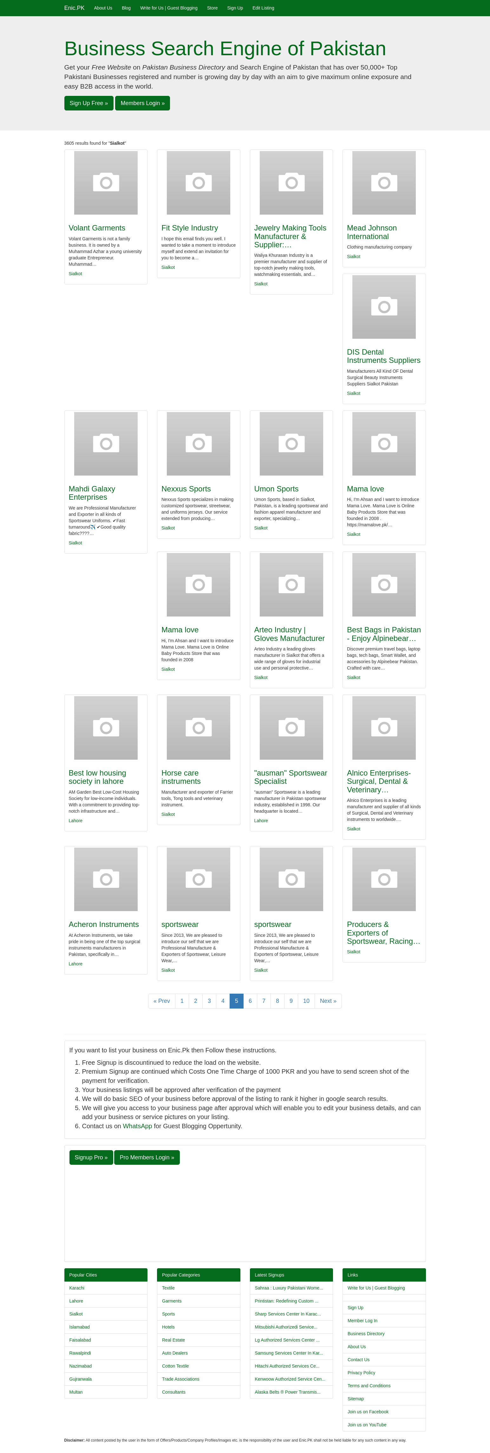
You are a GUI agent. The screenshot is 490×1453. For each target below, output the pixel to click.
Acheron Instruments (104, 924)
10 (306, 1001)
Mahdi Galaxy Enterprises (92, 492)
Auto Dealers (175, 1353)
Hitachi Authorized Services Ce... (287, 1366)
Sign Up (235, 7)
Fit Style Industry (189, 227)
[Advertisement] (245, 1212)
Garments (171, 1300)
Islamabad (79, 1327)
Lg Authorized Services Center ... (287, 1340)
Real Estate (173, 1340)
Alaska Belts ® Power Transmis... (288, 1392)
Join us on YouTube (367, 1424)
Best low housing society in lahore (97, 777)
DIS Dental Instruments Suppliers (384, 356)
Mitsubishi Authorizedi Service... (286, 1327)
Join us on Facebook (368, 1411)
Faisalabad (80, 1340)
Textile (168, 1287)
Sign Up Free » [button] (89, 103)
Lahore (76, 820)
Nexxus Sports (186, 488)
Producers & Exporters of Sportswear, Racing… (384, 932)
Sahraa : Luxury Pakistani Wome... (289, 1287)
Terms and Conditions (369, 1385)
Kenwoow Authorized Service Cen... (290, 1379)
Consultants (174, 1392)
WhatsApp (137, 1126)
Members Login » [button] (143, 103)
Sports (168, 1313)
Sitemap (356, 1398)
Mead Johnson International (372, 231)
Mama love (365, 488)
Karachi (76, 1287)
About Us (103, 7)
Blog (126, 7)
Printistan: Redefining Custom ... (287, 1300)
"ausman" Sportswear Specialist (290, 777)
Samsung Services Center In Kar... (289, 1353)
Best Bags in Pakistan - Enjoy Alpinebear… (384, 633)
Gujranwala (80, 1379)
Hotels (168, 1327)
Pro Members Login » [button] (147, 1157)
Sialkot (75, 273)
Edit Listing (263, 7)
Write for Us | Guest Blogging (169, 7)
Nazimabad (80, 1366)
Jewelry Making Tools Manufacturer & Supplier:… (290, 236)
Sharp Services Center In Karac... (288, 1313)
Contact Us (358, 1359)
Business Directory (366, 1333)
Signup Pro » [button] (91, 1157)
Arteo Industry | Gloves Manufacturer (289, 633)
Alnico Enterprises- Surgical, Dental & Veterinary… (379, 781)
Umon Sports (276, 488)
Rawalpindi (80, 1353)
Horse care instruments (181, 777)
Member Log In (362, 1320)
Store (212, 7)
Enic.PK (74, 8)
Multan (76, 1392)
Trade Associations (180, 1379)
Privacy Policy (361, 1372)
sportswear (180, 924)
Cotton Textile (175, 1366)
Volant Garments (97, 227)
